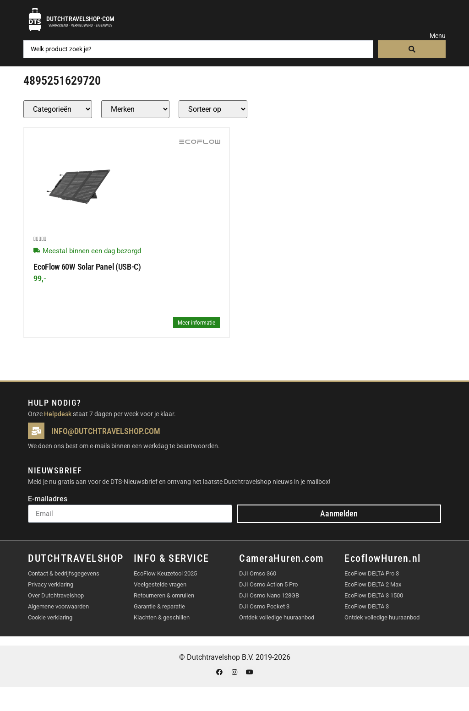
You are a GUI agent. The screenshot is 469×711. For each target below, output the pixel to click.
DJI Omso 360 (257, 573)
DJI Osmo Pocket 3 (264, 606)
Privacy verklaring (50, 584)
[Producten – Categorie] (57, 109)
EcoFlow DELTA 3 (366, 606)
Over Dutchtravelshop (56, 595)
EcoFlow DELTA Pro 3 (371, 573)
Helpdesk (57, 414)
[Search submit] (411, 49)
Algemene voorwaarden (58, 606)
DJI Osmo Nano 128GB (269, 595)
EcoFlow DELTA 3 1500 (373, 595)
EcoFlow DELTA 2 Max (372, 584)
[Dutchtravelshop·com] (34, 19)
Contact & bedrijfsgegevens (63, 573)
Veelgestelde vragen (160, 584)
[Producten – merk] (135, 109)
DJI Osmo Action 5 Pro (268, 584)
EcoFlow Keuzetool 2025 (165, 573)
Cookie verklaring (50, 617)
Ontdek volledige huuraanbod (276, 617)
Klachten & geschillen (162, 617)
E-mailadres (47, 499)
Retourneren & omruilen (164, 595)
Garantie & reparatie (159, 606)
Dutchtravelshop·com (80, 18)
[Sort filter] (213, 109)
